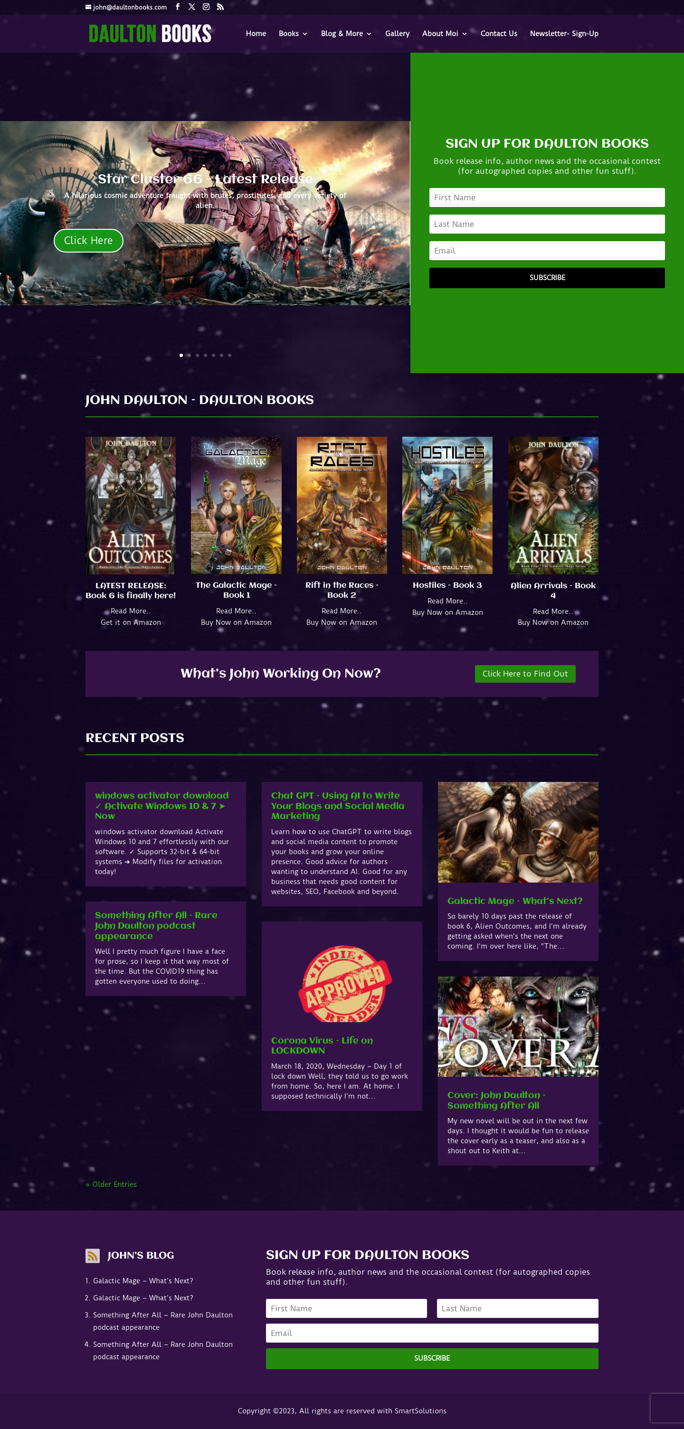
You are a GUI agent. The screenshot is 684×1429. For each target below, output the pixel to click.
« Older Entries (111, 1184)
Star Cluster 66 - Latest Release (205, 180)
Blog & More (342, 34)
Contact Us (499, 34)
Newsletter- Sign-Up (564, 34)
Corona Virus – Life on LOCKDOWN (322, 1046)
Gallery (397, 34)
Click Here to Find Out (525, 673)
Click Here (88, 240)
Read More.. (131, 611)
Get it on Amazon (131, 622)
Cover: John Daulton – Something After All (496, 1101)
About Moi (440, 34)
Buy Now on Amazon (236, 622)
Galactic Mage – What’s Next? (515, 901)
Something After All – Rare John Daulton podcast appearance (156, 926)
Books (289, 34)
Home (256, 34)
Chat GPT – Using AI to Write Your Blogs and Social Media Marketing (338, 806)
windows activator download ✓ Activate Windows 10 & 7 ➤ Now (162, 806)
